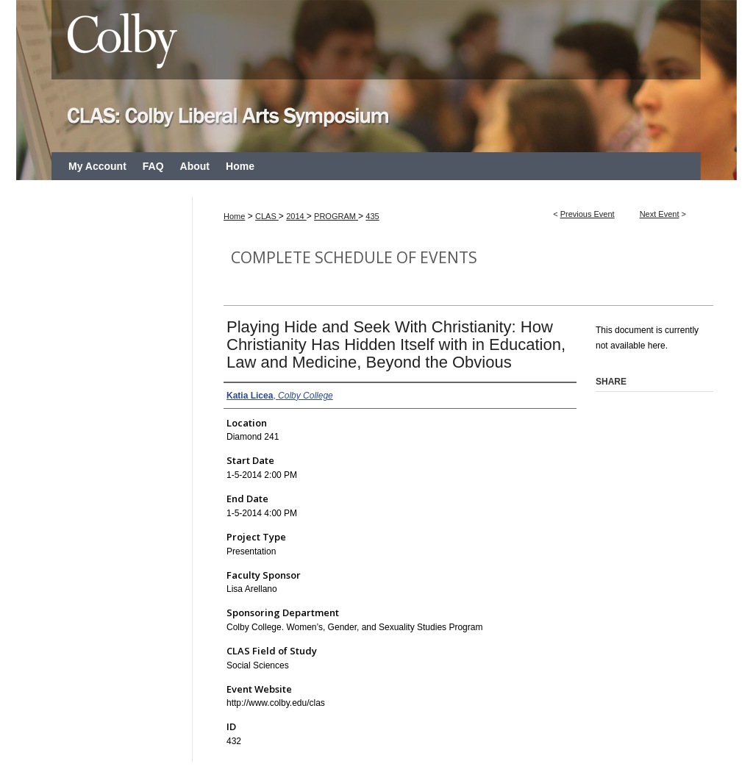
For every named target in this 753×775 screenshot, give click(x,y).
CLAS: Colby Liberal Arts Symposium (376, 76)
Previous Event (587, 214)
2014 (296, 216)
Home (234, 216)
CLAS (267, 216)
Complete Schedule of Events (354, 257)
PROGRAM (336, 216)
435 (372, 216)
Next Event (659, 214)
